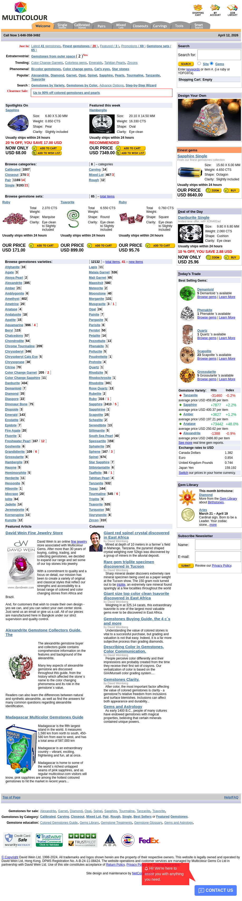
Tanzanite (143, 811)
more (213, 525)
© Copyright (10, 857)
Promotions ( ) (133, 46)
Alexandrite (48, 811)
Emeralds (95, 63)
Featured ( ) (109, 46)
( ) (80, 46)
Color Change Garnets (47, 63)
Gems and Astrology (178, 823)
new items (136, 262)
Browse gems (207, 297)
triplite (121, 584)
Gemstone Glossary (148, 823)
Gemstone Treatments (116, 823)
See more (185, 443)
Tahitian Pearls (114, 63)
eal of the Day (190, 212)
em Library (188, 485)
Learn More (227, 297)
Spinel (97, 811)
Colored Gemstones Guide (59, 823)
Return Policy (115, 864)
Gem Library (228, 498)
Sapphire (110, 811)
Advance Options (111, 85)
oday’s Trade (189, 274)
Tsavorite (158, 811)
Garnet (63, 811)
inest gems (187, 150)
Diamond (205, 495)
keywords (193, 69)
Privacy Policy (221, 565)
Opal (88, 811)
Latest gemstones (46, 46)
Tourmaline (127, 811)
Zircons (132, 63)
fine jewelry (79, 541)
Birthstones (216, 502)
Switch (183, 473)
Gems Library (89, 823)
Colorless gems (76, 63)
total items (107, 196)
